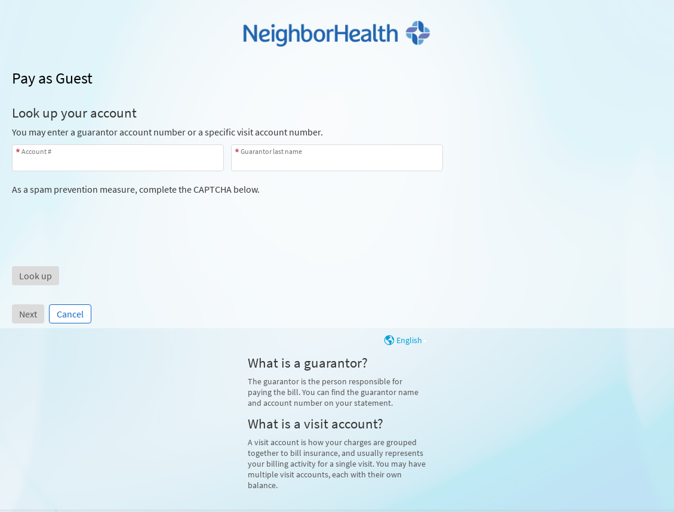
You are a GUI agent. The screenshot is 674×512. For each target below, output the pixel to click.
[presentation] (102, 218)
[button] (35, 275)
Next (28, 314)
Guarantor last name (271, 151)
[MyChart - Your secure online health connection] (337, 33)
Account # (36, 151)
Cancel (70, 314)
